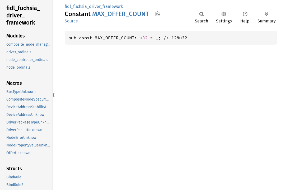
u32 (144, 37)
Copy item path (157, 13)
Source (71, 20)
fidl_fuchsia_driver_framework (94, 6)
